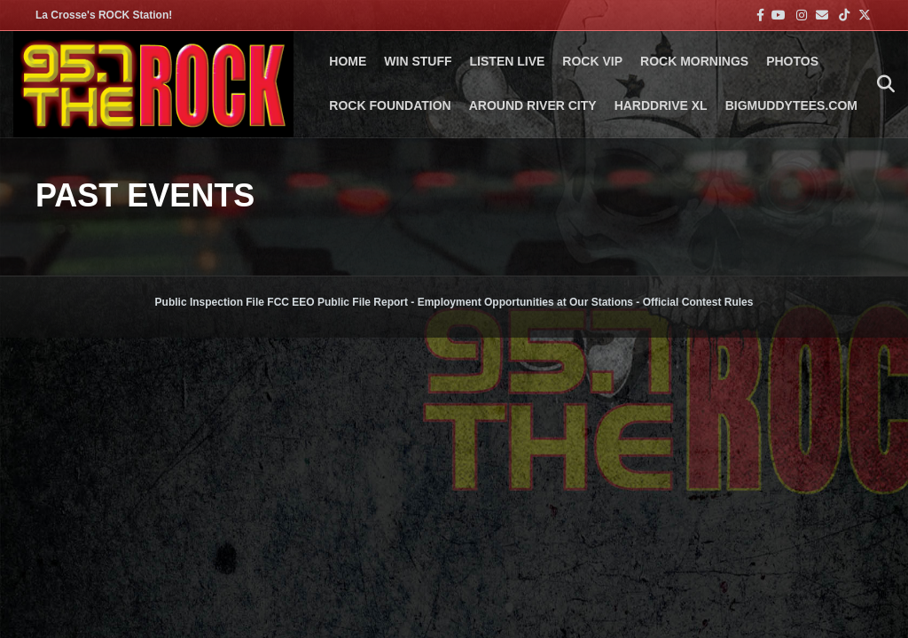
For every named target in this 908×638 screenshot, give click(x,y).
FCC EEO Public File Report (337, 302)
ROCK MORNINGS (694, 61)
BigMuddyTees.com (791, 105)
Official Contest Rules (698, 302)
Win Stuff (417, 61)
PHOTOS (792, 61)
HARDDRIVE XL (661, 105)
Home (347, 61)
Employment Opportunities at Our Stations (525, 302)
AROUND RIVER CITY (533, 105)
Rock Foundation (389, 105)
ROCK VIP (592, 61)
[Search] (881, 84)
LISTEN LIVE (507, 61)
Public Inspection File (209, 302)
